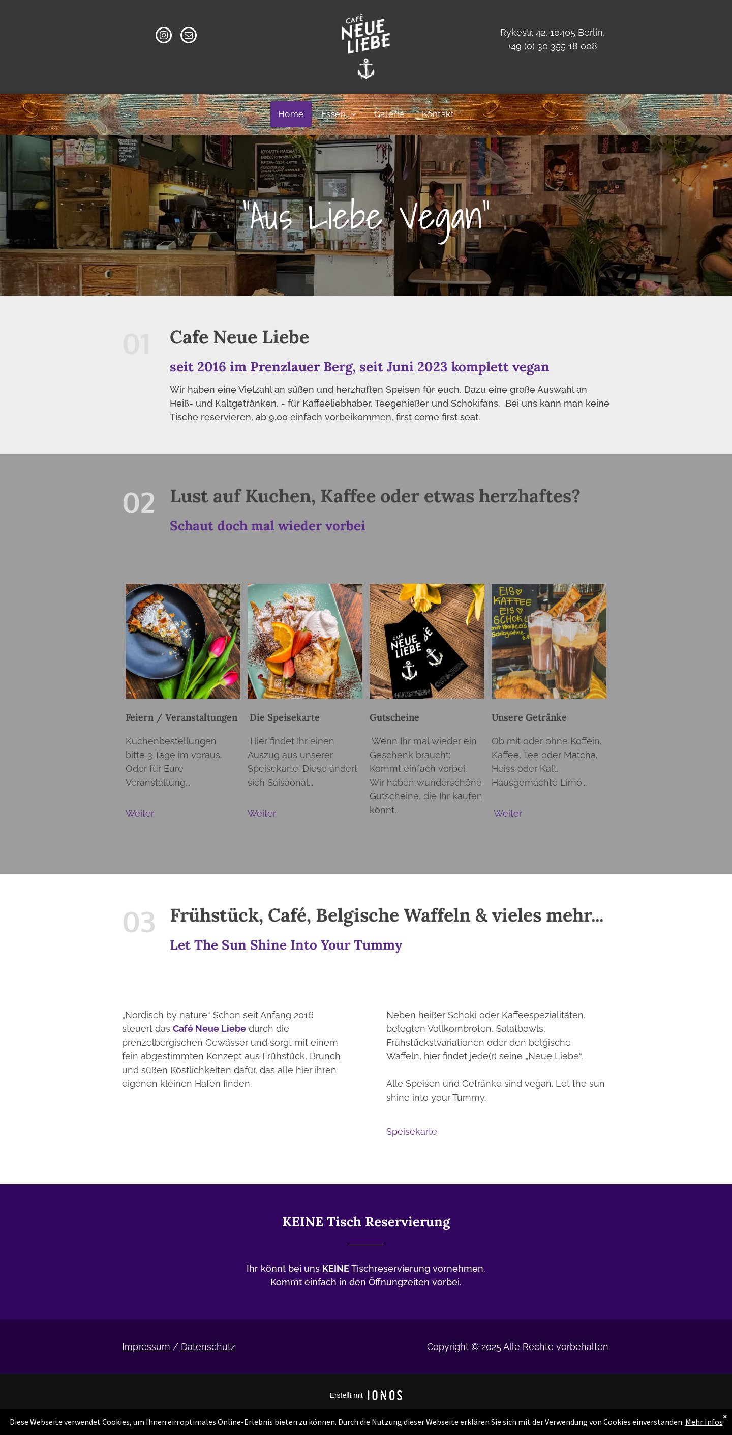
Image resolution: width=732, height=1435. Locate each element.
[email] (188, 36)
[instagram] (164, 36)
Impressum (146, 1346)
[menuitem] (291, 114)
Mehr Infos (704, 1422)
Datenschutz (208, 1346)
